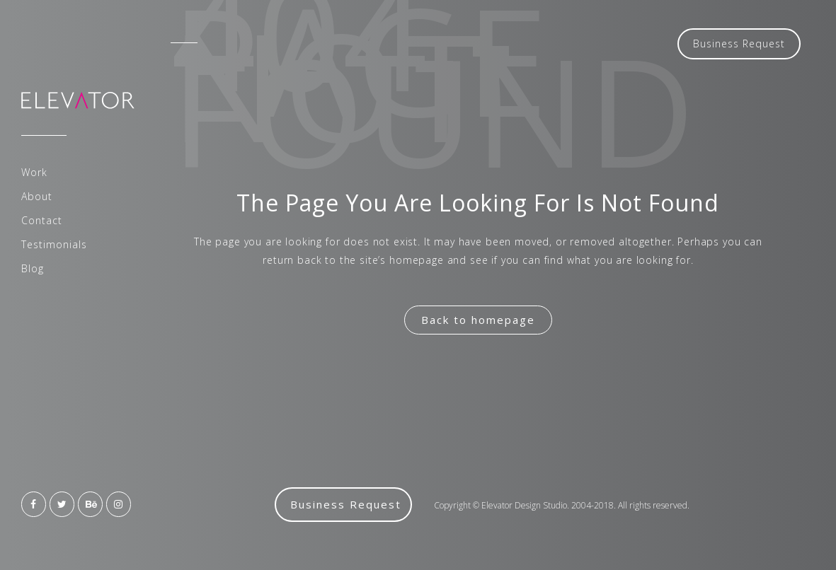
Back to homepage (478, 320)
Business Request (739, 43)
